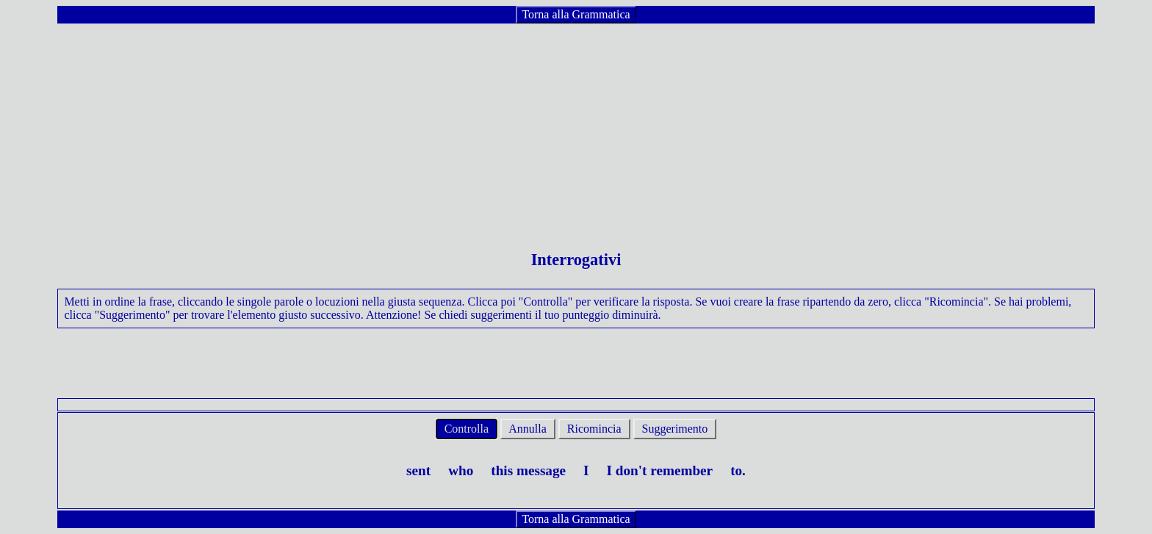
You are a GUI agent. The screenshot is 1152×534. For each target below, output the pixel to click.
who (460, 470)
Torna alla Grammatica (576, 14)
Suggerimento (675, 428)
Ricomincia (594, 428)
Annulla (528, 428)
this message (528, 470)
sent (418, 470)
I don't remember (660, 470)
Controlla (467, 428)
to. (738, 470)
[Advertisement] (576, 128)
